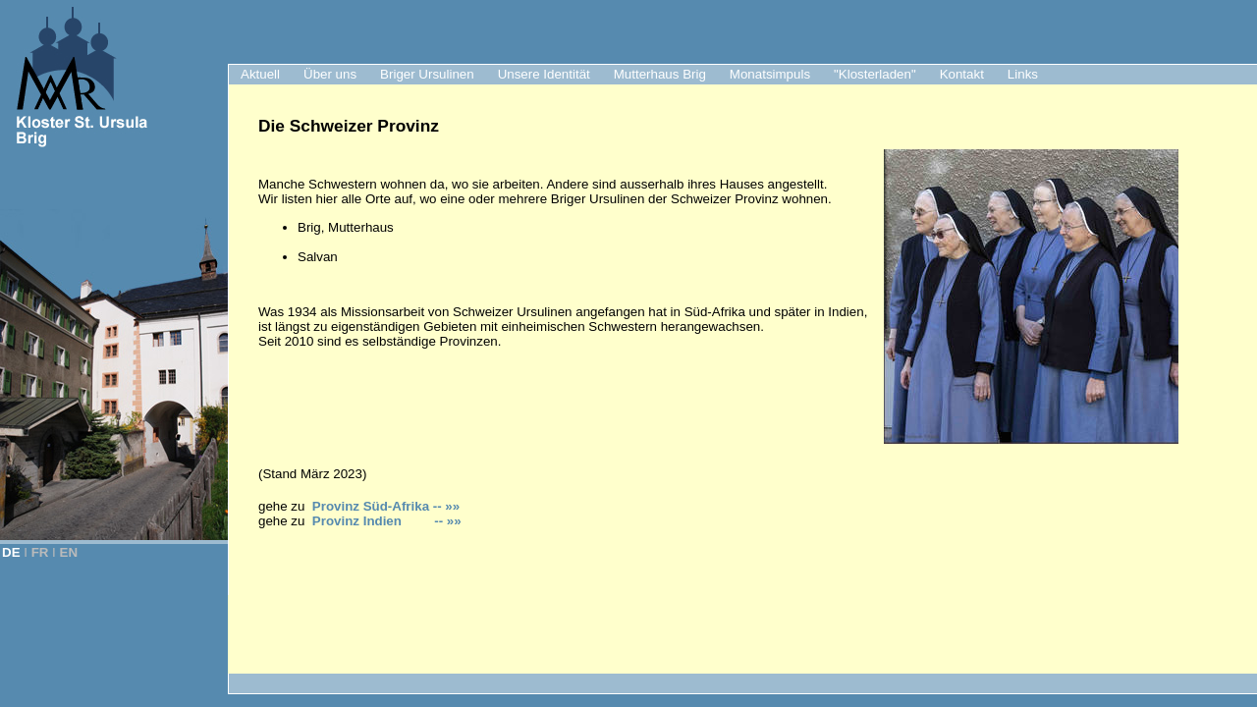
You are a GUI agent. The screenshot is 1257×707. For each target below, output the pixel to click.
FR (40, 552)
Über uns (329, 74)
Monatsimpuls (770, 74)
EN (69, 552)
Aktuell (260, 74)
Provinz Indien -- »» (387, 521)
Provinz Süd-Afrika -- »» (386, 506)
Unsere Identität (544, 74)
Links (1023, 74)
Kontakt (962, 74)
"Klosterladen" (875, 74)
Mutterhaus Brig (660, 74)
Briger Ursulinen (427, 74)
